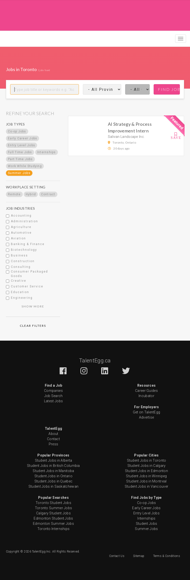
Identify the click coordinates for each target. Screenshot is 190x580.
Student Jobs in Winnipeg (146, 476)
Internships (146, 518)
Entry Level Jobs (146, 513)
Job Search (53, 396)
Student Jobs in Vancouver (146, 486)
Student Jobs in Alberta (53, 460)
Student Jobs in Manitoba (53, 471)
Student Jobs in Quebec (53, 481)
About (53, 434)
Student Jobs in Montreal (146, 481)
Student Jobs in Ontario (53, 476)
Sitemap (138, 556)
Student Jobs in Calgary (146, 466)
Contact (53, 439)
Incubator (146, 396)
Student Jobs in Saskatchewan (53, 486)
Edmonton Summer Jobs (53, 524)
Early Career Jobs (146, 508)
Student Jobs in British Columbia (53, 466)
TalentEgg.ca (95, 360)
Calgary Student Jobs (53, 513)
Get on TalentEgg (146, 412)
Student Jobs (146, 524)
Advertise (146, 417)
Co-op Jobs (146, 503)
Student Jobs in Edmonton (146, 471)
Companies (53, 391)
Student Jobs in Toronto (146, 460)
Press (53, 444)
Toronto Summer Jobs (53, 508)
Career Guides (146, 391)
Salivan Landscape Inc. (126, 137)
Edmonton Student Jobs (53, 518)
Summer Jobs (146, 529)
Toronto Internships (53, 529)
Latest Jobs (53, 401)
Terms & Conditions (166, 556)
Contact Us (116, 556)
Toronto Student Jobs (53, 503)
